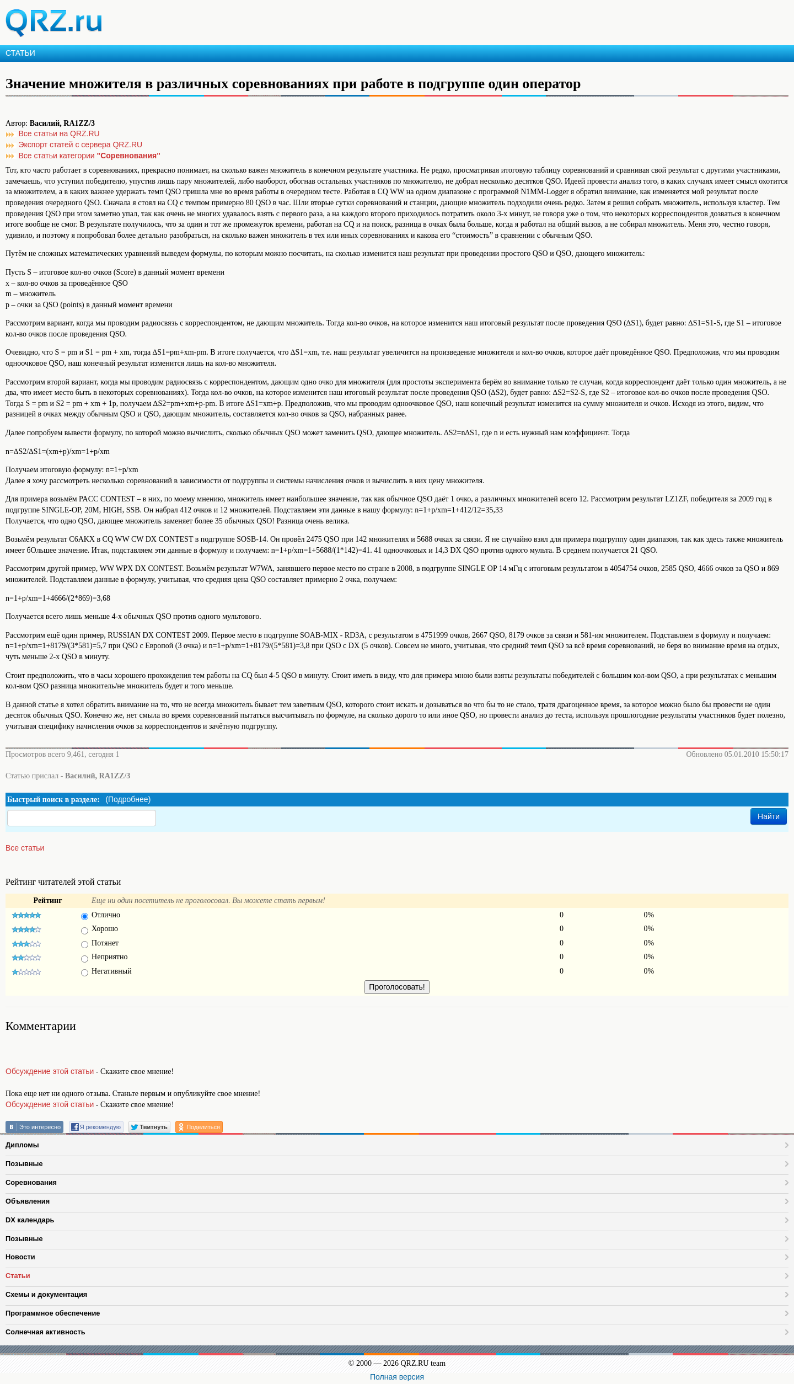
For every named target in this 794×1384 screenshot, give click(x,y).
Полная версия (397, 1376)
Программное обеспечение (53, 1313)
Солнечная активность (45, 1332)
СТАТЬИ (20, 53)
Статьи (18, 1275)
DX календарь (30, 1220)
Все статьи (25, 847)
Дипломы (22, 1145)
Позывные (24, 1163)
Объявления (28, 1201)
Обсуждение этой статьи (50, 1071)
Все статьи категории (89, 155)
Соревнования (31, 1182)
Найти (769, 816)
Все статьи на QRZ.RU (59, 133)
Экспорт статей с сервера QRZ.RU (81, 144)
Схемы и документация (46, 1294)
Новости (20, 1257)
